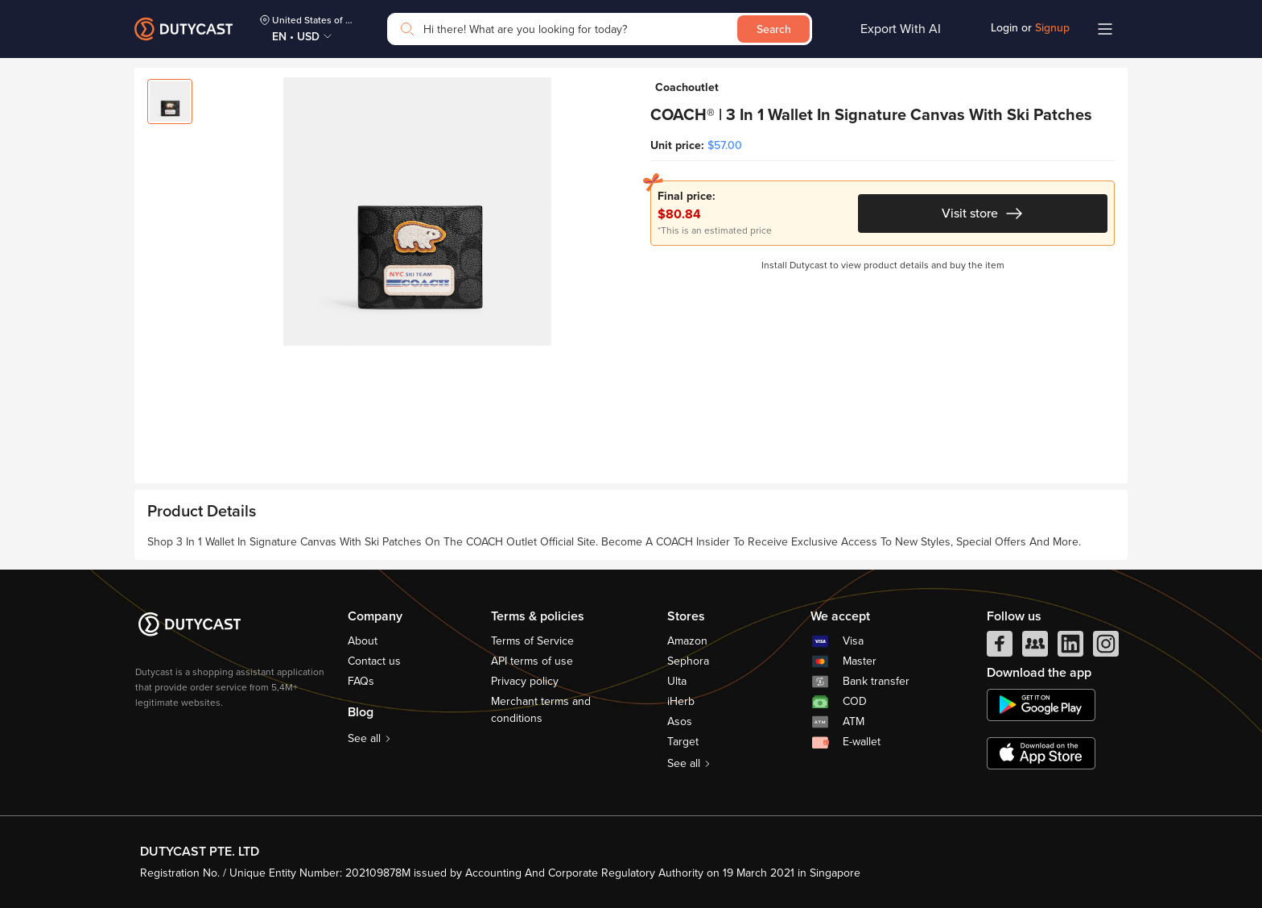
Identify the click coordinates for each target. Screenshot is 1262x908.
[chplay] (1041, 705)
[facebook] (999, 648)
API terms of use (532, 661)
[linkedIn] (1070, 648)
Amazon (687, 641)
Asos (679, 721)
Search (774, 29)
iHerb (681, 701)
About (362, 641)
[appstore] (1041, 753)
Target (683, 741)
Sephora (688, 661)
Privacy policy (525, 681)
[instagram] (1106, 648)
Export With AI (900, 29)
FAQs (361, 681)
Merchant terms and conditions (541, 709)
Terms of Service (532, 641)
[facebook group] (1035, 648)
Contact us (374, 661)
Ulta (677, 681)
